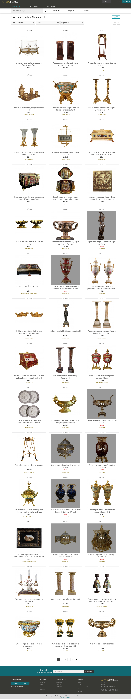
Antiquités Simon (65, 338)
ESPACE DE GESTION (20, 683)
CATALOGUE (15, 6)
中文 (118, 1)
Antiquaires (59, 682)
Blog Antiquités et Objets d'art (108, 686)
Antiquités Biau (29, 204)
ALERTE (116, 17)
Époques (42, 687)
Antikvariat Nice (65, 427)
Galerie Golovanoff (29, 427)
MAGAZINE (51, 6)
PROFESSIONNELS (61, 680)
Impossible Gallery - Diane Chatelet (29, 293)
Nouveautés (56, 11)
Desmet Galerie (102, 650)
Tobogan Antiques (66, 114)
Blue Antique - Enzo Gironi (29, 70)
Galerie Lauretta (29, 606)
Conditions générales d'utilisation (62, 696)
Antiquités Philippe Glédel (102, 382)
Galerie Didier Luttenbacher (29, 516)
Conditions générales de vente (78, 696)
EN (115, 1)
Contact (103, 684)
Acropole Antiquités (102, 338)
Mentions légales (49, 696)
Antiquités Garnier (102, 204)
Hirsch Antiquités (65, 516)
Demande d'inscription (17, 687)
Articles (79, 684)
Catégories (42, 682)
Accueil (103, 683)
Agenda (79, 682)
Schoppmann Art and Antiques (29, 561)
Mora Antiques (102, 70)
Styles (41, 684)
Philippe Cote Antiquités (65, 70)
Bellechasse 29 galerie (29, 472)
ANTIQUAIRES (33, 6)
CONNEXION (126, 1)
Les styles (80, 691)
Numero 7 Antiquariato (29, 114)
